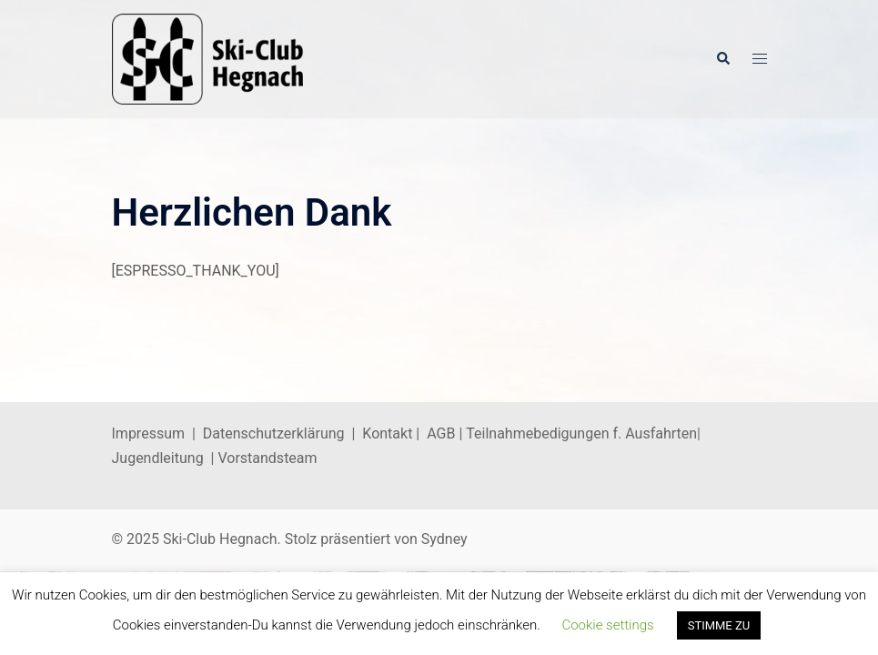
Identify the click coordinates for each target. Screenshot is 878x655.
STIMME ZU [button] (719, 625)
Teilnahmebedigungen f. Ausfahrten (581, 433)
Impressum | (157, 433)
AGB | (446, 433)
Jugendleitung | (165, 458)
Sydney (444, 539)
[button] (722, 59)
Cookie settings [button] (607, 625)
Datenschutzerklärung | (283, 433)
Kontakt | (390, 433)
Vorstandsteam (267, 458)
